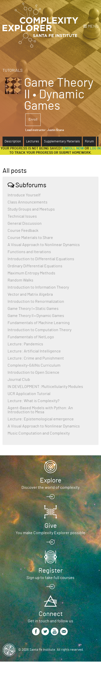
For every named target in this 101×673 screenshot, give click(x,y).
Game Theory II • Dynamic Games (36, 316)
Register (50, 570)
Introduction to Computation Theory (39, 330)
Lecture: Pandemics (25, 344)
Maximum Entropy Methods (31, 273)
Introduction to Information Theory (38, 287)
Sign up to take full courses (50, 578)
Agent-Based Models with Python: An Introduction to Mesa (40, 410)
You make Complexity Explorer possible (50, 533)
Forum (89, 141)
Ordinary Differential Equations (35, 266)
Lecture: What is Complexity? (33, 401)
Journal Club (19, 380)
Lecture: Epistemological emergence (41, 419)
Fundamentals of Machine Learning (39, 323)
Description (13, 141)
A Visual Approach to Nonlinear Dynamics (44, 245)
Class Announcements (27, 202)
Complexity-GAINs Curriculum (34, 365)
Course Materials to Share (30, 238)
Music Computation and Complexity (39, 433)
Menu (93, 26)
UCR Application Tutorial (29, 394)
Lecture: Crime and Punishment (36, 358)
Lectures (32, 141)
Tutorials (12, 70)
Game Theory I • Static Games (33, 309)
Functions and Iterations (29, 252)
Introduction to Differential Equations (41, 259)
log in (95, 148)
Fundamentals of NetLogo (31, 337)
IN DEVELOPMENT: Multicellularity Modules (45, 387)
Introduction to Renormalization (36, 302)
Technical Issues (22, 216)
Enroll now (73, 148)
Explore (50, 480)
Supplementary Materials (62, 141)
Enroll (33, 119)
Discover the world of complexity (50, 487)
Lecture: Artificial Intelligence (34, 351)
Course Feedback (23, 231)
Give (50, 525)
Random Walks (20, 280)
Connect (51, 614)
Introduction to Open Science (33, 372)
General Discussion (25, 223)
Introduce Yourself (24, 195)
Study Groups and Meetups (31, 209)
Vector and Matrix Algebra (30, 294)
